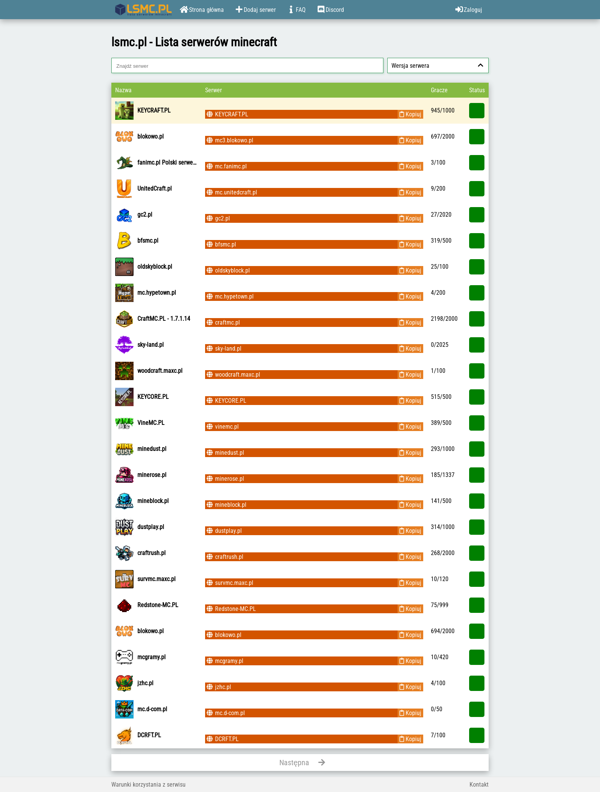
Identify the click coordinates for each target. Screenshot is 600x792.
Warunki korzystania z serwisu (148, 784)
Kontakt (479, 784)
